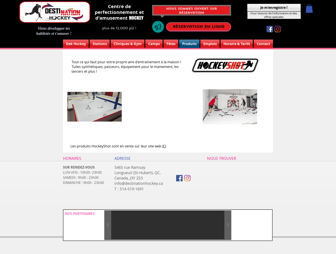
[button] (309, 8)
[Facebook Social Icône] (270, 29)
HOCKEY (136, 18)
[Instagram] (277, 29)
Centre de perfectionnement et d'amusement (119, 12)
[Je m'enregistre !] (274, 7)
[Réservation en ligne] (198, 26)
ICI (164, 146)
